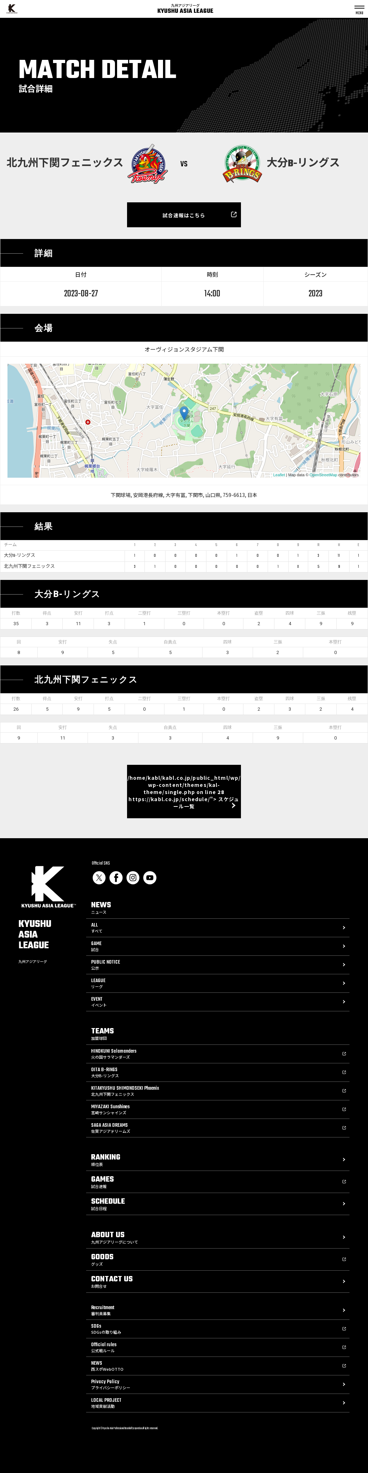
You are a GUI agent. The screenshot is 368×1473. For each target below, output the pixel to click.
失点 (113, 641)
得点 (47, 613)
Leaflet (279, 475)
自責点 (170, 641)
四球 (289, 613)
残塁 (352, 613)
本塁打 (223, 613)
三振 (321, 613)
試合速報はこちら (184, 215)
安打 (78, 613)
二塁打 (144, 613)
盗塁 (258, 613)
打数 (16, 613)
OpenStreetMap (323, 475)
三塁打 (184, 613)
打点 (109, 613)
